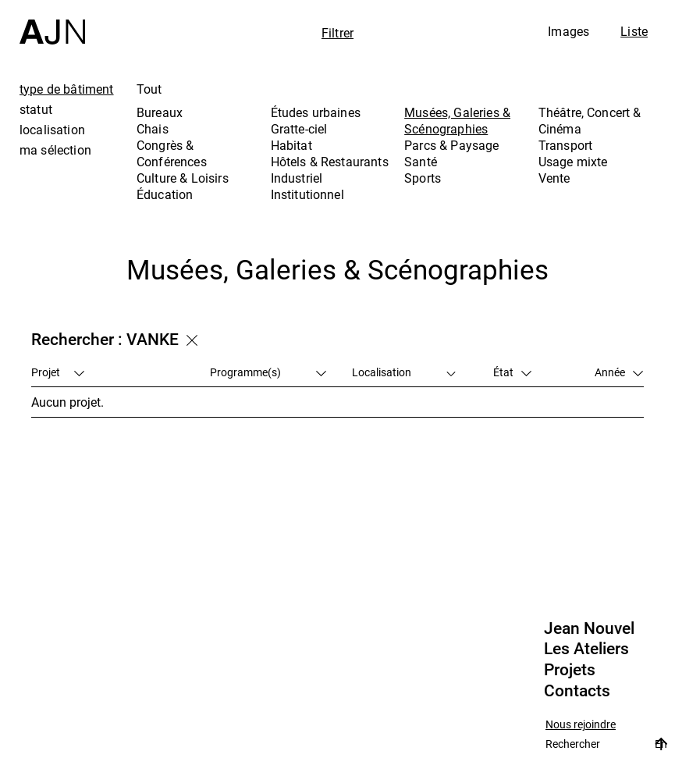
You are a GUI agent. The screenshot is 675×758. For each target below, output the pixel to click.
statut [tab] (36, 109)
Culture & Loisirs (183, 178)
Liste (634, 31)
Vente (554, 178)
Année (619, 372)
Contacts (577, 691)
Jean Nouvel (589, 628)
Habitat (291, 145)
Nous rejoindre (580, 724)
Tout (149, 89)
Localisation (404, 372)
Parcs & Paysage (451, 145)
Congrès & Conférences (172, 153)
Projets (569, 670)
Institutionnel (307, 194)
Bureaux (160, 112)
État (512, 372)
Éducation (165, 194)
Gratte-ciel (299, 128)
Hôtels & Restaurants (330, 161)
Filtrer (337, 32)
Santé (420, 161)
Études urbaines (316, 112)
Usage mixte (573, 161)
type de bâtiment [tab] (67, 89)
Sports (422, 178)
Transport (565, 145)
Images (568, 31)
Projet (57, 372)
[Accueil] (52, 22)
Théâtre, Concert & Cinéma (589, 120)
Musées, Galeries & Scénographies (457, 120)
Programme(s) (268, 372)
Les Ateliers (586, 649)
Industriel (297, 178)
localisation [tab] (52, 129)
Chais (153, 128)
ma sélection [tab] (55, 149)
